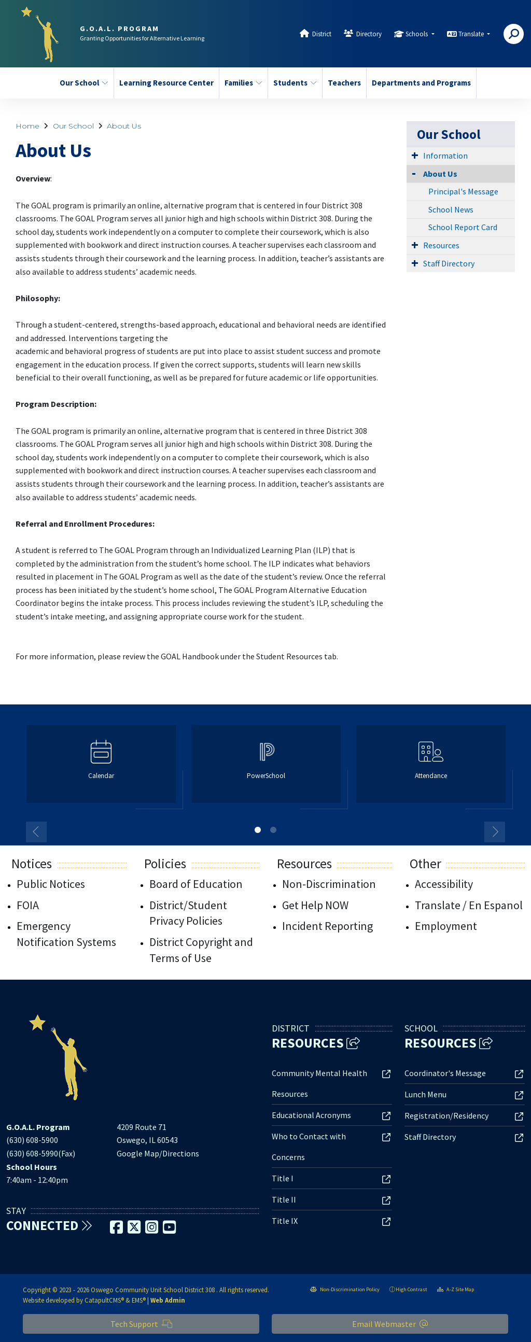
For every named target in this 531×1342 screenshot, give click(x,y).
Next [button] (494, 832)
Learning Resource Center (163, 83)
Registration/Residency (446, 1115)
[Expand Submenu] (415, 155)
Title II (284, 1199)
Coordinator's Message (445, 1073)
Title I (283, 1178)
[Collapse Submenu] (414, 173)
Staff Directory (448, 263)
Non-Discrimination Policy (345, 1289)
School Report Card (462, 227)
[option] (101, 768)
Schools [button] (417, 34)
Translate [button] (471, 34)
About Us (124, 126)
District (321, 34)
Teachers (344, 83)
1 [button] (258, 830)
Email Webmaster (390, 1324)
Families (243, 83)
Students (295, 83)
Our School (84, 83)
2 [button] (273, 830)
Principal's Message (463, 191)
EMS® (139, 1300)
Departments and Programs (418, 83)
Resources (441, 245)
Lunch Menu (425, 1094)
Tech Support (141, 1324)
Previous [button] (36, 832)
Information (445, 155)
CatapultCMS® (104, 1300)
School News (450, 209)
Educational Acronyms (311, 1115)
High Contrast (411, 1289)
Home (27, 126)
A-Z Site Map (455, 1289)
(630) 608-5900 (32, 1140)
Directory (369, 34)
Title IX (285, 1221)
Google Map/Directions (158, 1153)
